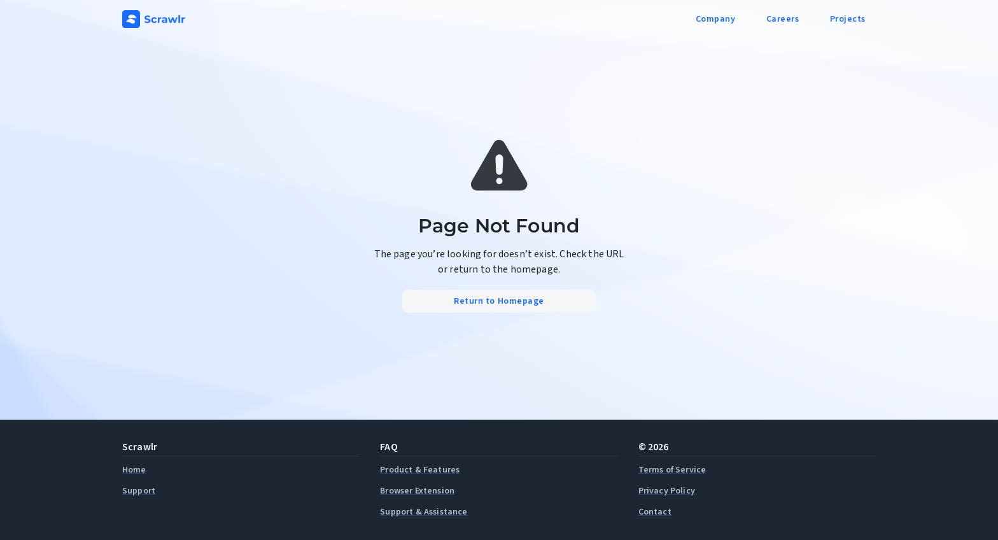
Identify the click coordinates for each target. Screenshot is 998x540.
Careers (782, 19)
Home (134, 470)
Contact (654, 512)
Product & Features (420, 470)
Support (138, 491)
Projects (848, 19)
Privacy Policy (666, 491)
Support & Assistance (423, 512)
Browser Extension (417, 491)
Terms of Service (672, 470)
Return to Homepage (499, 301)
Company (716, 19)
